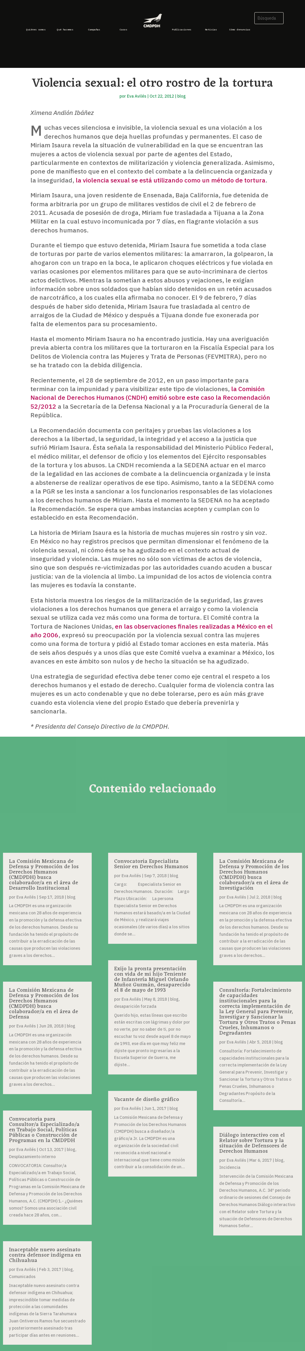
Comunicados (22, 1276)
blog (181, 96)
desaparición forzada (135, 1006)
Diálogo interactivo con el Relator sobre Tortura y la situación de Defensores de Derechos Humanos (253, 1143)
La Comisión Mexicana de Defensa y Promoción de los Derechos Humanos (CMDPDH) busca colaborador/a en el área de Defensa (44, 1003)
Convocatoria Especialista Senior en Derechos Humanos (151, 864)
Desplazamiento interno (32, 1156)
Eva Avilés (136, 96)
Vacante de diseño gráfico (146, 1099)
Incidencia (229, 1167)
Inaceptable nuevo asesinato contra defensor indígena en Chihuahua (45, 1255)
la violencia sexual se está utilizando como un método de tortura (170, 180)
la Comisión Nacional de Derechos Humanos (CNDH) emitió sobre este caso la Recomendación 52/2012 (150, 397)
